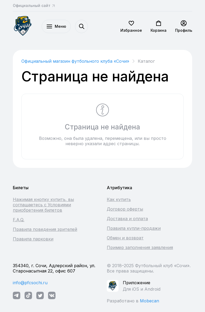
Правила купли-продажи (134, 228)
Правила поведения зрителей (45, 229)
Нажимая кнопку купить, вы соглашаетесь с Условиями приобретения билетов (43, 205)
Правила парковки (33, 239)
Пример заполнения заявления (140, 247)
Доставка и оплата (127, 218)
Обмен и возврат (125, 237)
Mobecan (149, 300)
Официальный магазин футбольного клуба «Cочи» (75, 61)
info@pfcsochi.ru (30, 282)
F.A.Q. (18, 219)
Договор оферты (125, 209)
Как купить (119, 199)
